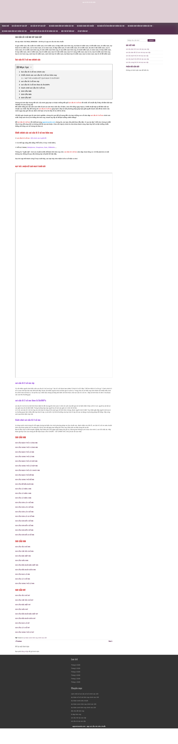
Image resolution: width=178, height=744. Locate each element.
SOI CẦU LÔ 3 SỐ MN (23, 584)
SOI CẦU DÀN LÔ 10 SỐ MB (25, 522)
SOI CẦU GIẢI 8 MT (22, 615)
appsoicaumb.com (89, 8)
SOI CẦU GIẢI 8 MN (22, 566)
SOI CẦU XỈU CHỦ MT (23, 601)
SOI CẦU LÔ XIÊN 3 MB (24, 499)
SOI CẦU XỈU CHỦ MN (23, 552)
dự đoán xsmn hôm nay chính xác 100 (61, 26)
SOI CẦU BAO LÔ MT (23, 628)
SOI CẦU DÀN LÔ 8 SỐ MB (25, 517)
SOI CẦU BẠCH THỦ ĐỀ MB (25, 480)
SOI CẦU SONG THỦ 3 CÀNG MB (27, 453)
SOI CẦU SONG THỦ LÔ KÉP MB (27, 471)
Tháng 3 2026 (76, 687)
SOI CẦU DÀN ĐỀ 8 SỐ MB (25, 535)
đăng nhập (24, 660)
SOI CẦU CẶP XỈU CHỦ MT (25, 605)
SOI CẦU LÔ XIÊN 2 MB (24, 494)
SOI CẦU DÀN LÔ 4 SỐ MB (25, 508)
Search (151, 40)
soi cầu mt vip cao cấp (38, 26)
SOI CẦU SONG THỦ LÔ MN (25, 589)
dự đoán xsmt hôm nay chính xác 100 (140, 26)
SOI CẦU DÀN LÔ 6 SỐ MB (25, 512)
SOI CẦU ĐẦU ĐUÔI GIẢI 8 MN (26, 575)
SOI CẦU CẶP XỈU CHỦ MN (25, 557)
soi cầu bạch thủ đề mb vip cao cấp (137, 61)
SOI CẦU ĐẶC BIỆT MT (24, 610)
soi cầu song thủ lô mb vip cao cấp (137, 64)
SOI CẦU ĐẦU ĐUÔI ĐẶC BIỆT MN (27, 570)
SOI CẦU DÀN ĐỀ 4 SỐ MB (25, 526)
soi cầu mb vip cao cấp (19, 26)
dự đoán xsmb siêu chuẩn (85, 26)
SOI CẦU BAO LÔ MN (23, 580)
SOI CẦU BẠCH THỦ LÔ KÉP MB (27, 466)
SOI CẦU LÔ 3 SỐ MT (23, 633)
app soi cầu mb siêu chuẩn (56, 45)
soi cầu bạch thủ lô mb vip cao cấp (137, 58)
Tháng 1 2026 (76, 694)
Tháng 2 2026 (76, 691)
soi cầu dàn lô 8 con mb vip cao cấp (137, 51)
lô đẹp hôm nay (83, 31)
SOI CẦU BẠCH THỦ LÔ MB (25, 457)
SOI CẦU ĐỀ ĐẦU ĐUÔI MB (25, 489)
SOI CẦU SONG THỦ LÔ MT (25, 637)
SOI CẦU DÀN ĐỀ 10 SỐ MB (25, 540)
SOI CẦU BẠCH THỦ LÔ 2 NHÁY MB (28, 476)
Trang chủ (5, 26)
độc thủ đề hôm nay (67, 31)
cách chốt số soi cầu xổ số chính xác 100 (44, 31)
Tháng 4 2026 (76, 684)
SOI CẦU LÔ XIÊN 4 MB (24, 503)
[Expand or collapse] (32, 73)
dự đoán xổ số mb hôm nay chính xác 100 (110, 26)
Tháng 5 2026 (76, 680)
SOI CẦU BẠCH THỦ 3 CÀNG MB (27, 448)
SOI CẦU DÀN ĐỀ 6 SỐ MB (25, 531)
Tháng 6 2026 (76, 677)
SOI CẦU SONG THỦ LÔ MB (25, 462)
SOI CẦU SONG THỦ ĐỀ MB (25, 485)
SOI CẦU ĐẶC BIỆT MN (24, 561)
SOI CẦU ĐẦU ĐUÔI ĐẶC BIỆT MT (27, 619)
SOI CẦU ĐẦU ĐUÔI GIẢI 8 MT (26, 624)
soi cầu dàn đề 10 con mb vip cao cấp (138, 54)
